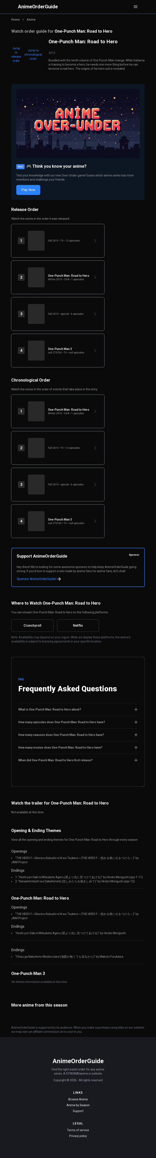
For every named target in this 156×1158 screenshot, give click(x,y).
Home (15, 19)
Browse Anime (78, 1099)
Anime (31, 19)
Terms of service (78, 1130)
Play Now (28, 190)
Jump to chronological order (33, 54)
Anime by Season (78, 1105)
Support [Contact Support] (78, 1111)
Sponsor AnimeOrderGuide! (39, 579)
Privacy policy (78, 1136)
